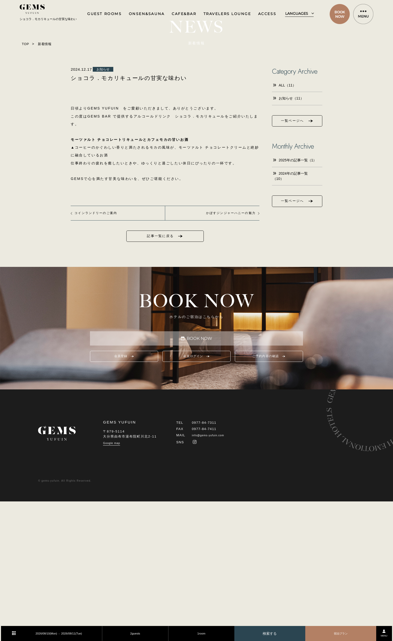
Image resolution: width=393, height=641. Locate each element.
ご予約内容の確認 (269, 493)
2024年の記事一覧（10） (290, 304)
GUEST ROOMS (104, 14)
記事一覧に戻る (160, 364)
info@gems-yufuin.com (213, 574)
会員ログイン (196, 493)
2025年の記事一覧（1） (295, 289)
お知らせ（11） (288, 224)
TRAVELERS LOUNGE (227, 14)
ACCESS (267, 14)
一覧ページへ (292, 248)
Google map (113, 582)
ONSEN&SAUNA (147, 14)
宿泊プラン (321, 633)
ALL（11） (284, 211)
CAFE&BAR (184, 14)
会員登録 (124, 493)
